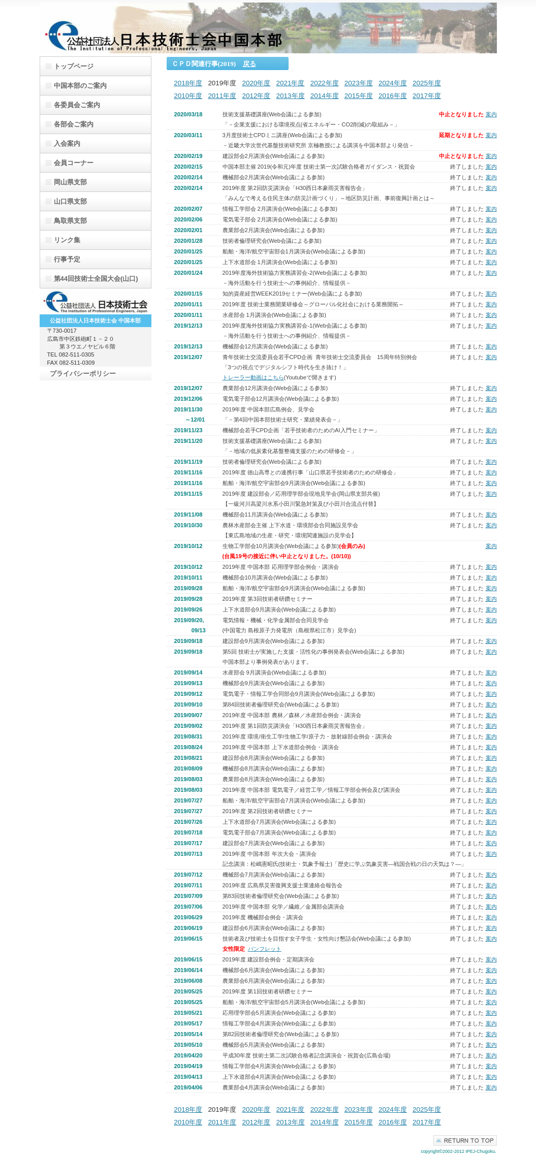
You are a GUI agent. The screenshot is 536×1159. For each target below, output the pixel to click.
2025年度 (427, 83)
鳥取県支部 (70, 220)
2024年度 (393, 83)
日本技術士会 (95, 301)
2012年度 (256, 96)
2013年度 (290, 96)
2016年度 (393, 96)
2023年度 (358, 83)
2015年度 (358, 96)
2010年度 (188, 96)
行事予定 (67, 259)
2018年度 (188, 83)
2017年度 (427, 96)
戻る (249, 64)
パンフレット (264, 949)
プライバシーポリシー (83, 373)
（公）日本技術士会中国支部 (268, 28)
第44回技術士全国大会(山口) (96, 278)
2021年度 (290, 83)
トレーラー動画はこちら (253, 377)
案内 (491, 114)
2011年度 (222, 96)
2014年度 (324, 96)
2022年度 (324, 83)
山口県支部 (70, 201)
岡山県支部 (70, 182)
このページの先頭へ (465, 1140)
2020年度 (256, 83)
